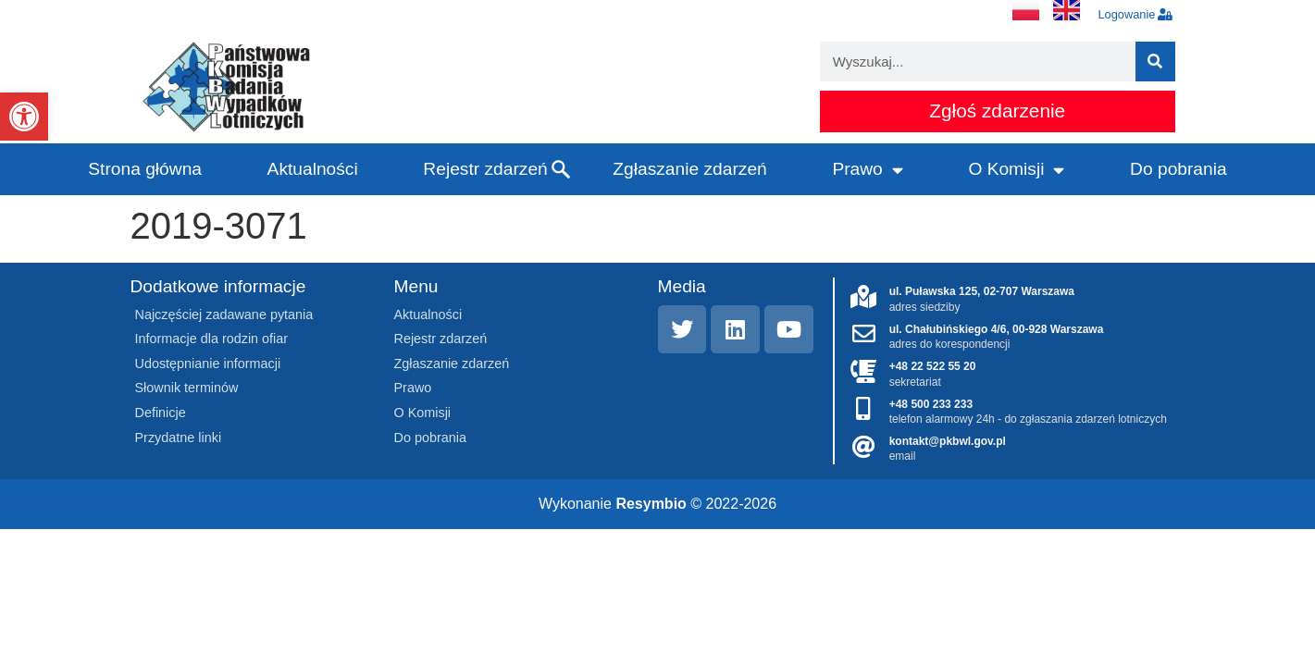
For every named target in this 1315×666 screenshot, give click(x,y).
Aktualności (312, 169)
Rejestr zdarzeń (485, 169)
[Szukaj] (1155, 61)
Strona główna (145, 169)
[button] (24, 116)
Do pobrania (1178, 169)
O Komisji (1016, 170)
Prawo (867, 170)
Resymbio (650, 504)
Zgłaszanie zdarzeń (689, 169)
